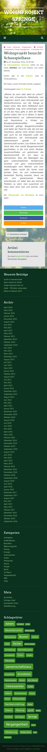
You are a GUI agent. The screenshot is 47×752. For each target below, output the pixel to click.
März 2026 (8, 310)
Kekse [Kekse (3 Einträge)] (8, 693)
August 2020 (9, 420)
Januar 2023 (9, 371)
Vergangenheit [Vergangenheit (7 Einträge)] (17, 724)
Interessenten (9, 555)
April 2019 (8, 460)
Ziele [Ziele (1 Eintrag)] (35, 732)
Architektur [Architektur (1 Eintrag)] (20, 624)
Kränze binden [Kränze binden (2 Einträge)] (19, 698)
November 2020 (10, 414)
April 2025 (8, 330)
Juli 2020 (7, 423)
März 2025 (8, 333)
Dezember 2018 (10, 469)
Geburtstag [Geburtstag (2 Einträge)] (9, 660)
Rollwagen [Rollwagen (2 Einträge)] (19, 716)
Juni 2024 (8, 348)
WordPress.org (9, 606)
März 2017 (8, 507)
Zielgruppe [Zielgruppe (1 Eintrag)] (8, 737)
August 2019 (9, 452)
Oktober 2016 (9, 518)
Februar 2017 (9, 510)
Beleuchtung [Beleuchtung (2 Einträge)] (10, 637)
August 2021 (9, 397)
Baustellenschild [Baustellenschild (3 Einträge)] (13, 630)
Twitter (23, 207)
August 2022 (9, 377)
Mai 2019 (8, 457)
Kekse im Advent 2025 (13, 291)
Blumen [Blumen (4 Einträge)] (23, 636)
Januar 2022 (9, 388)
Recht (6, 569)
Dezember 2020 (10, 411)
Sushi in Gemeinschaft (13, 279)
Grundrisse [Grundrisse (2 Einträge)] (9, 674)
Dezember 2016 (10, 512)
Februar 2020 (9, 437)
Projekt (6, 566)
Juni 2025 (8, 324)
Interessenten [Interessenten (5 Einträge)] (15, 686)
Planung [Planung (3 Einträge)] (20, 710)
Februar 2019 (9, 466)
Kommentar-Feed (11, 603)
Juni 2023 (8, 365)
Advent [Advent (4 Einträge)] (10, 623)
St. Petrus (7, 572)
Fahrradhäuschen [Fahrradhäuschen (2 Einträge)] (25, 649)
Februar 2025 (9, 336)
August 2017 (9, 498)
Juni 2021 (8, 400)
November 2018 (10, 472)
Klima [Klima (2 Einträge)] (7, 698)
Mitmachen (16, 47)
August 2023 (9, 359)
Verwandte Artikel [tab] (16, 239)
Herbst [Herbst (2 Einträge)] (22, 680)
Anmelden (8, 597)
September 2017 (11, 495)
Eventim (29, 76)
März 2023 (8, 368)
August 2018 (9, 481)
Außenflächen (9, 540)
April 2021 (8, 405)
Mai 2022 (8, 382)
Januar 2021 (9, 408)
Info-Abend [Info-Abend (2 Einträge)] (32, 680)
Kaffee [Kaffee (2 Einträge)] (30, 686)
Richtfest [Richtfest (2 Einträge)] (8, 716)
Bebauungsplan (10, 546)
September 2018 (11, 478)
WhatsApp (23, 213)
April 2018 (8, 486)
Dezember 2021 (10, 391)
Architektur (8, 537)
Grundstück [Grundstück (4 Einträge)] (24, 674)
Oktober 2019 (9, 446)
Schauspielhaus (9, 49)
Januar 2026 (9, 316)
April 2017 (8, 504)
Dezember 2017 (10, 492)
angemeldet (21, 256)
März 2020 (8, 434)
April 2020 (8, 431)
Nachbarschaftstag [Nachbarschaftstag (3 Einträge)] (14, 704)
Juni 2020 (8, 426)
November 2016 (10, 515)
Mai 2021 (8, 403)
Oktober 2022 (9, 374)
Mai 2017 (8, 501)
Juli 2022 (7, 379)
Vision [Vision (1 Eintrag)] (33, 725)
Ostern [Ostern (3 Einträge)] (8, 710)
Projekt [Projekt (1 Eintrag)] (38, 710)
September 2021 (11, 394)
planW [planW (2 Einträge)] (30, 710)
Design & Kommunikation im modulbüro (27, 749)
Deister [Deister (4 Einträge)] (17, 643)
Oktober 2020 (9, 417)
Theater (17, 49)
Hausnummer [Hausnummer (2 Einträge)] (10, 680)
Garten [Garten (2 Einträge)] (29, 655)
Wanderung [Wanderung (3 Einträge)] (11, 732)
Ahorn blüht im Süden (13, 282)
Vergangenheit (26, 47)
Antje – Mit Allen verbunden (15, 288)
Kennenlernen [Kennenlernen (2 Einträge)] (20, 693)
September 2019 (11, 449)
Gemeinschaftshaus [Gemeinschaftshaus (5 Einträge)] (18, 667)
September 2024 (11, 345)
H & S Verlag (25, 89)
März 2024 (8, 353)
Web (5, 578)
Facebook (23, 218)
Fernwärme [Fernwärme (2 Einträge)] (9, 655)
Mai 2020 (8, 429)
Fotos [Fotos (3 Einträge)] (20, 655)
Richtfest (40, 47)
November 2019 (10, 443)
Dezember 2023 (10, 356)
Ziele (6, 581)
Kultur (9, 47)
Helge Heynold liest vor (13, 285)
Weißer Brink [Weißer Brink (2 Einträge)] (26, 732)
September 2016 (11, 521)
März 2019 (8, 463)
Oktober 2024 (9, 342)
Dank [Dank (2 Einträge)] (7, 643)
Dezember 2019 (10, 440)
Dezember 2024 (10, 339)
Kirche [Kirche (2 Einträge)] (32, 693)
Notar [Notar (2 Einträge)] (30, 704)
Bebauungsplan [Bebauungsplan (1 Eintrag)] (29, 630)
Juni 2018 (8, 483)
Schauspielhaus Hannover (18, 65)
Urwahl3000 (36, 746)
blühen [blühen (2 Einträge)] (35, 637)
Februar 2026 (9, 313)
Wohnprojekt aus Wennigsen (21, 195)
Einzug (6, 549)
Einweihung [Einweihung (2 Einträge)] (10, 649)
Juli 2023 (7, 362)
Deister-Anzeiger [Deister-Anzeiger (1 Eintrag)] (30, 644)
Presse (6, 563)
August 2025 (9, 322)
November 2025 (10, 319)
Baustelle (8, 543)
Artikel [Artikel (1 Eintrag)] (28, 624)
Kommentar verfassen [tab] (18, 234)
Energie (7, 552)
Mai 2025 (8, 327)
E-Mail (23, 223)
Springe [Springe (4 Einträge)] (32, 716)
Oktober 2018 (9, 475)
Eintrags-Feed (9, 600)
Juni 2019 (8, 455)
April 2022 (8, 385)
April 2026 (8, 307)
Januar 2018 (9, 489)
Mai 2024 (8, 350)
